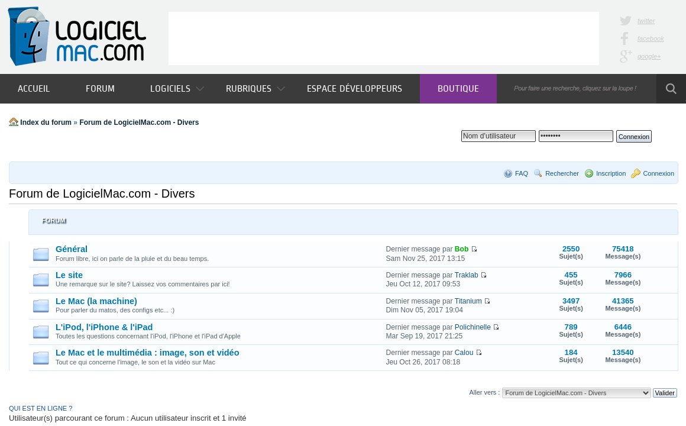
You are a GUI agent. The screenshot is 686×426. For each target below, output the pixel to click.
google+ (649, 56)
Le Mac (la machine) (96, 301)
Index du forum (46, 122)
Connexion (658, 173)
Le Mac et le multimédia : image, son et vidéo (148, 352)
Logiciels (177, 88)
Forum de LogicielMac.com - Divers (139, 122)
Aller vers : (484, 392)
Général (72, 249)
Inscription (611, 173)
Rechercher (562, 173)
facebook (651, 38)
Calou (464, 352)
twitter (646, 20)
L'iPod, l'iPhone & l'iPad (104, 327)
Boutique (458, 88)
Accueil (34, 88)
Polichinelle (473, 327)
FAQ (521, 173)
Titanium (468, 301)
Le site (69, 275)
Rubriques (255, 88)
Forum (100, 88)
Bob (462, 249)
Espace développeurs (354, 88)
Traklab (466, 275)
